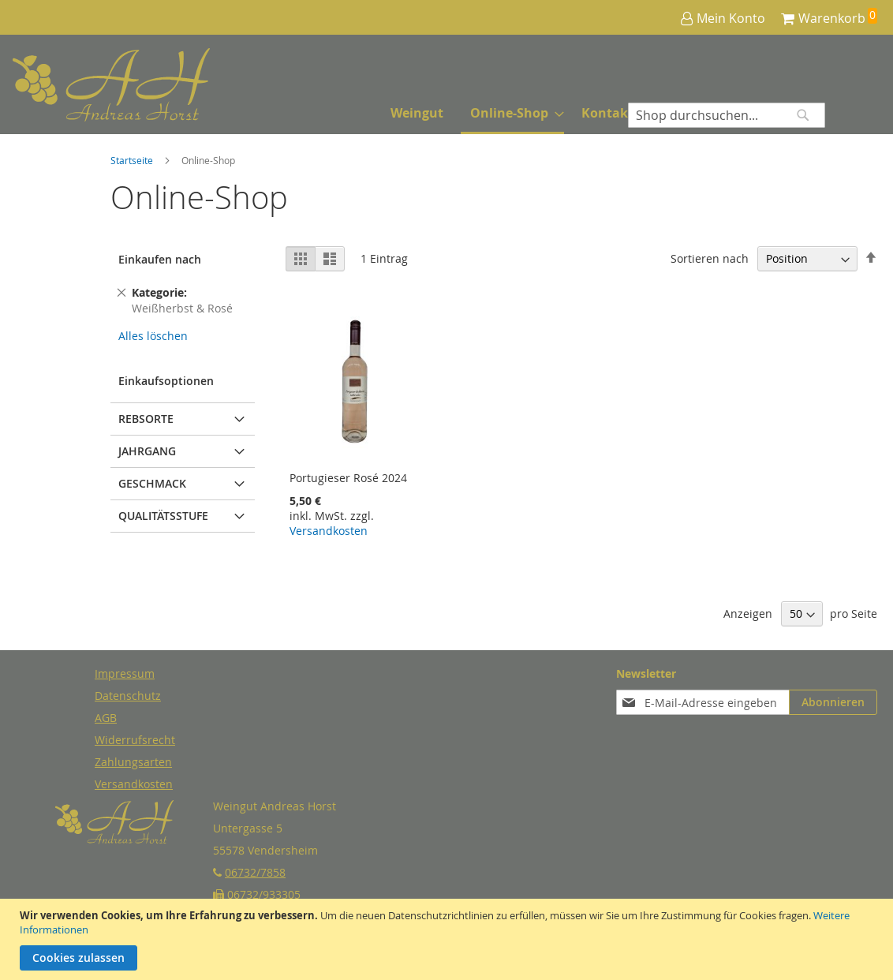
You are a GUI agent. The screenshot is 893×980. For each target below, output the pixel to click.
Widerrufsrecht (135, 739)
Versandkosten (329, 530)
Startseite (132, 160)
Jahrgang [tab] (147, 450)
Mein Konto (731, 18)
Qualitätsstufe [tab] (163, 515)
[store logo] (72, 85)
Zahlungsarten (133, 761)
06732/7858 (255, 872)
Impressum (125, 673)
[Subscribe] (833, 702)
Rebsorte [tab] (146, 418)
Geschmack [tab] (152, 483)
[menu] (512, 114)
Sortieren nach (710, 258)
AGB (106, 717)
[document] (448, 939)
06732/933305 (264, 894)
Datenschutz (128, 695)
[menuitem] (417, 113)
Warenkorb (831, 18)
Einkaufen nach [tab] (159, 259)
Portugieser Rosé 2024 (348, 477)
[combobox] (726, 115)
